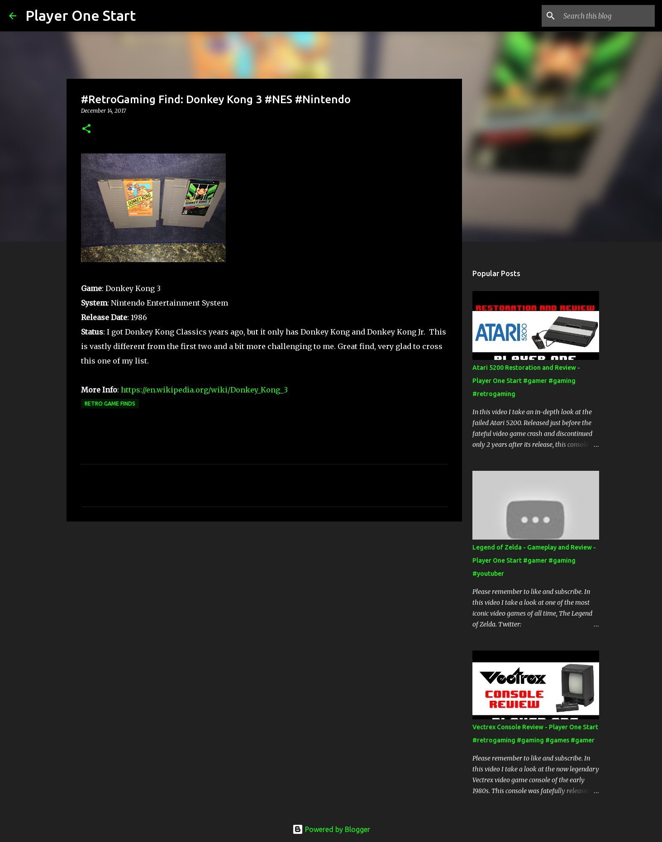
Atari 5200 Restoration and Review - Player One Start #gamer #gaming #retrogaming (526, 380)
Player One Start (80, 15)
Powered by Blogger (331, 829)
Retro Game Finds (110, 404)
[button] (86, 129)
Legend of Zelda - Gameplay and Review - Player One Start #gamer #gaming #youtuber (534, 560)
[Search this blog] (607, 16)
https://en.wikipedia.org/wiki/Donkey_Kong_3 (204, 389)
